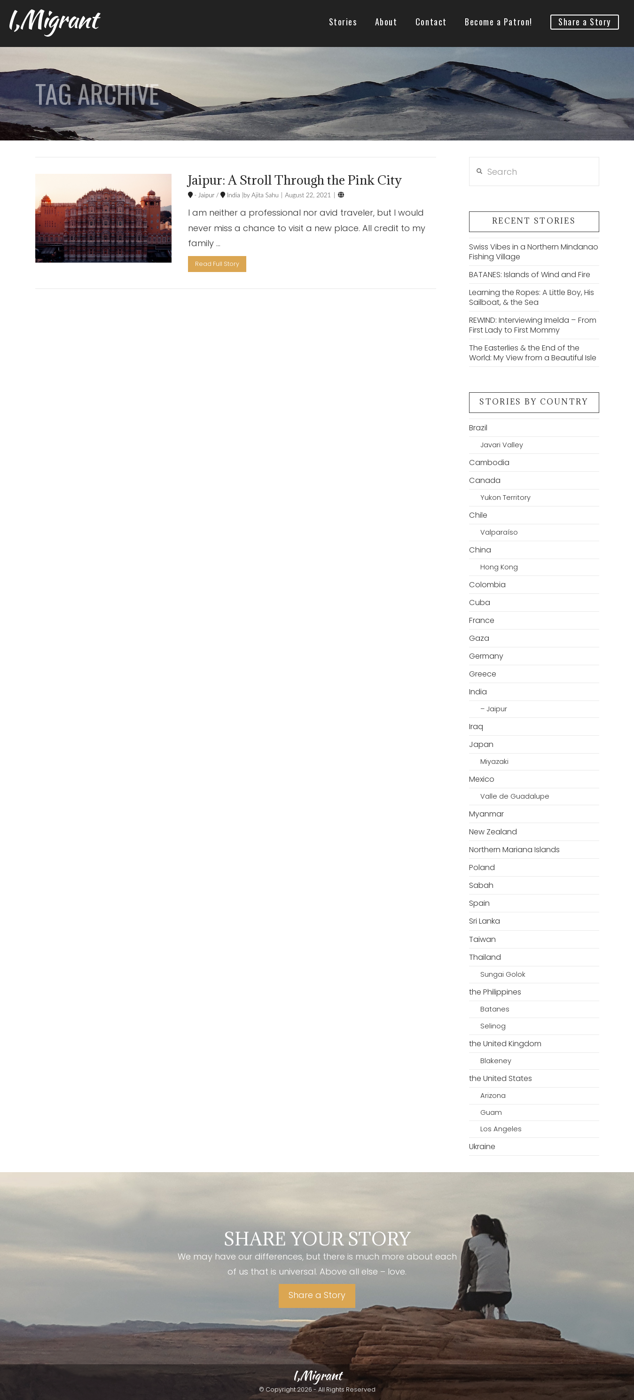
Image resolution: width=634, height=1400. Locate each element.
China (480, 549)
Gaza (479, 638)
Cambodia (489, 462)
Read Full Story (217, 264)
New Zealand (493, 831)
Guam (491, 1112)
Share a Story (317, 1295)
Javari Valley (501, 445)
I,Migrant (51, 19)
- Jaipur (204, 195)
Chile (478, 515)
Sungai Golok (502, 974)
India (232, 195)
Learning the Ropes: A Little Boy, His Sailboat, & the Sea (531, 297)
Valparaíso (499, 532)
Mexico (481, 779)
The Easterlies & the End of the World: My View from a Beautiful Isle (532, 352)
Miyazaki (494, 761)
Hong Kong (499, 567)
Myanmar (486, 814)
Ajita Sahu (264, 195)
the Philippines (495, 992)
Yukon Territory (505, 497)
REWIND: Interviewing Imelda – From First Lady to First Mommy (532, 325)
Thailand (485, 957)
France (481, 620)
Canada (485, 480)
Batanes (494, 1009)
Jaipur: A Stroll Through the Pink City (295, 180)
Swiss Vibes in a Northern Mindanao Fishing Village (533, 251)
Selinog (493, 1026)
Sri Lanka (484, 921)
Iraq (476, 726)
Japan (481, 744)
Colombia (487, 584)
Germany (486, 656)
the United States (500, 1078)
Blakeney (495, 1061)
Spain (479, 903)
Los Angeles (501, 1129)
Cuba (479, 602)
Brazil (478, 427)
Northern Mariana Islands (514, 849)
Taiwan (482, 939)
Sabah (481, 885)
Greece (482, 674)
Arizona (493, 1095)
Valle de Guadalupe (514, 796)
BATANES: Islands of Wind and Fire (529, 274)
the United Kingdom (505, 1043)
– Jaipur (493, 709)
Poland (482, 867)
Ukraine (482, 1146)
